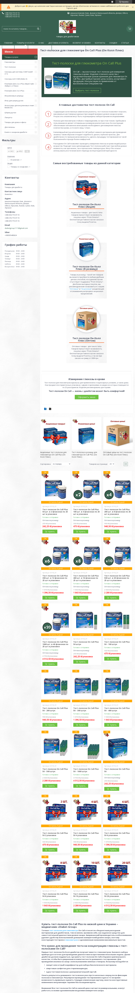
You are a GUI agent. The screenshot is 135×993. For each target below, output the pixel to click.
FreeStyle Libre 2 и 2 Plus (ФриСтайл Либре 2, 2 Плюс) (19, 85)
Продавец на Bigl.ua (67, 988)
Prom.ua (79, 986)
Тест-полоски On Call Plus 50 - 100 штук (117, 580)
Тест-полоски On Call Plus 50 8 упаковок (55, 832)
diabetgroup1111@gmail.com (16, 228)
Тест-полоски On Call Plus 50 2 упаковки (55, 772)
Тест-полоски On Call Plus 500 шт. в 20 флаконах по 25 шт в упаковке (117, 515)
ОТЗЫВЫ (8, 48)
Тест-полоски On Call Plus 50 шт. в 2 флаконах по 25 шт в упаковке (55, 449)
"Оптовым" (105, 227)
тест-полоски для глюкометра (63, 868)
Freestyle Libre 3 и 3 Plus (14, 91)
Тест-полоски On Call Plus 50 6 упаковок (117, 772)
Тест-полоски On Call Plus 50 (117, 708)
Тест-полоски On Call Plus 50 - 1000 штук (86, 708)
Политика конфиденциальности (87, 990)
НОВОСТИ (21, 48)
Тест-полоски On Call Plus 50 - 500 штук (55, 708)
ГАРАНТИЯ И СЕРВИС (40, 48)
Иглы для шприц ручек (14, 100)
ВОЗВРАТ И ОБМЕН (82, 43)
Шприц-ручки (10, 112)
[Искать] (38, 28)
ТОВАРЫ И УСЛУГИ (25, 43)
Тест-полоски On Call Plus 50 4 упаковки (86, 772)
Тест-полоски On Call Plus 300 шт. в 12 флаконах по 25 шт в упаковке (55, 515)
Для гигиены (10, 127)
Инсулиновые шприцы (14, 96)
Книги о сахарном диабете (16, 132)
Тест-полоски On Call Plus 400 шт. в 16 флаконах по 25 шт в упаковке (86, 515)
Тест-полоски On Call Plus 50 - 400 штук (117, 647)
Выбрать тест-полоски (87, 90)
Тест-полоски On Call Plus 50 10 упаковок (86, 832)
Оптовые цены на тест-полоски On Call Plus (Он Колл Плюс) (117, 391)
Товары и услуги (11, 57)
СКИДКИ (113, 43)
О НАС (41, 43)
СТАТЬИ (125, 43)
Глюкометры (10, 62)
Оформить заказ (86, 334)
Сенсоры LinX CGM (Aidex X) (16, 79)
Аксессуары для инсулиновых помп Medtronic (19, 106)
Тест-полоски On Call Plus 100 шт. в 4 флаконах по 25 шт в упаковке (86, 449)
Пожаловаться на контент (63, 990)
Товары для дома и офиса (15, 122)
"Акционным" (117, 227)
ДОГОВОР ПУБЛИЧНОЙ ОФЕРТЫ (69, 48)
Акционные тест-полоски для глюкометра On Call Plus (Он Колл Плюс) (53, 392)
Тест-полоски (10, 67)
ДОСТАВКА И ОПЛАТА (58, 43)
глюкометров (71, 878)
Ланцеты (8, 117)
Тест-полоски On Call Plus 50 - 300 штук (86, 647)
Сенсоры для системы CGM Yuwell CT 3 (19, 73)
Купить (51, 469)
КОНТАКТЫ (100, 43)
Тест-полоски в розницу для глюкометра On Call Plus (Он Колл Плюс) (84, 392)
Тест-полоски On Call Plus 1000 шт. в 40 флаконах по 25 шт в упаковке (55, 582)
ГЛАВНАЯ (8, 43)
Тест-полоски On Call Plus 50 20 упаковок (117, 832)
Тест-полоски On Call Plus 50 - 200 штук (55, 647)
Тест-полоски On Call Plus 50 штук (86, 580)
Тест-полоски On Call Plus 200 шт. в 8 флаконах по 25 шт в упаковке (117, 449)
